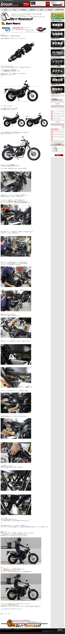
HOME (1, 629)
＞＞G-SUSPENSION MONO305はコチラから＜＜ (12, 608)
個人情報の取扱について (9, 629)
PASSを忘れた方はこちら (40, 5)
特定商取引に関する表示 (20, 629)
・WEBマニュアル (55, 95)
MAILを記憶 (33, 5)
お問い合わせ (29, 629)
